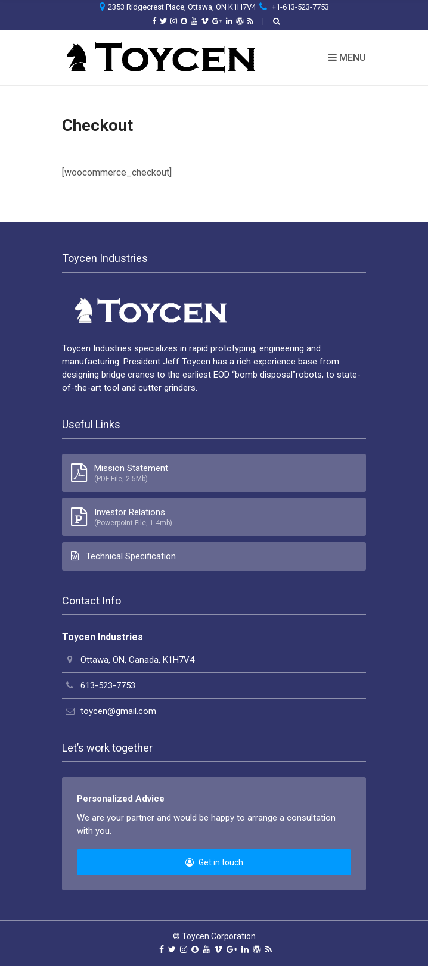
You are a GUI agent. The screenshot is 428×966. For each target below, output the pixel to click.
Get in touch (214, 862)
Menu (347, 57)
